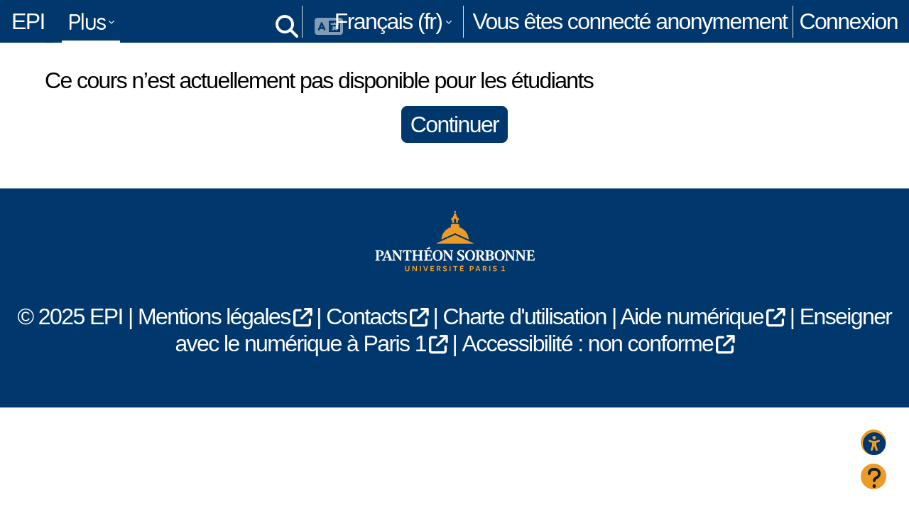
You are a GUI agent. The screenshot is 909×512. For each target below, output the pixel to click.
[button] (284, 21)
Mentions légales (214, 344)
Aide (20, 409)
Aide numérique (691, 344)
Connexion (848, 21)
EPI (28, 21)
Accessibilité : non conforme (588, 371)
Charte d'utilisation (524, 344)
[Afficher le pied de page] (873, 476)
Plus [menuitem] (86, 21)
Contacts (366, 344)
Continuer (454, 152)
